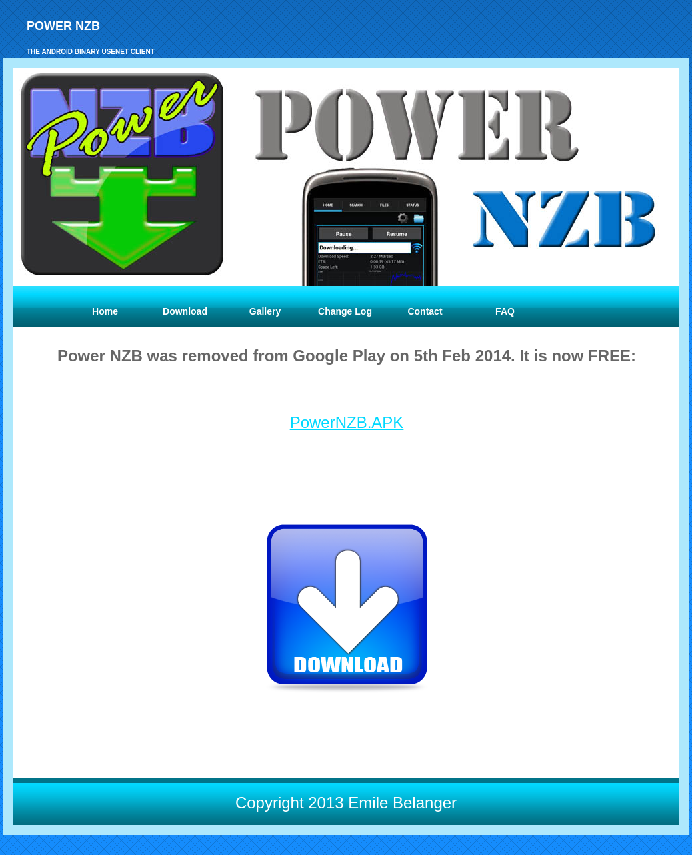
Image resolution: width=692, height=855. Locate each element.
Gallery (265, 311)
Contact (424, 311)
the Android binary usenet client (91, 51)
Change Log (345, 311)
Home (105, 311)
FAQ (505, 311)
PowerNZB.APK (347, 422)
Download (185, 311)
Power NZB (63, 26)
